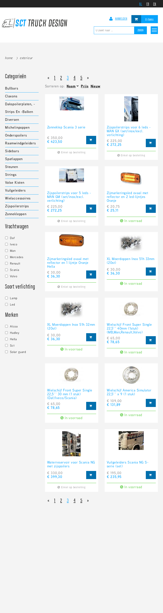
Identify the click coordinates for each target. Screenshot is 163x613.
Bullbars (11, 88)
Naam (71, 86)
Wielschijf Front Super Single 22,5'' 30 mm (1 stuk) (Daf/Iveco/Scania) (69, 394)
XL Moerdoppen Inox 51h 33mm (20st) (131, 261)
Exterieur (26, 57)
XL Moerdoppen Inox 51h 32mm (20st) (71, 327)
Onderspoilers (16, 135)
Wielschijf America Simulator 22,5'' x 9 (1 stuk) (129, 392)
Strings (11, 174)
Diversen (12, 119)
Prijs (84, 86)
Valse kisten (14, 182)
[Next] (87, 77)
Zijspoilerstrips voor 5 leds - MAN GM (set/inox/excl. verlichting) (69, 197)
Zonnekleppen (16, 214)
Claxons (11, 96)
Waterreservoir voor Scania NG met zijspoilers (71, 465)
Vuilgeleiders (15, 190)
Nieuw (95, 86)
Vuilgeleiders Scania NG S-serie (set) (128, 465)
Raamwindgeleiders (20, 143)
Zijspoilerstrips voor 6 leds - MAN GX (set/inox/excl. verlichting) (129, 131)
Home (9, 57)
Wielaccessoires (18, 198)
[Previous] (48, 77)
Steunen (11, 166)
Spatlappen (14, 158)
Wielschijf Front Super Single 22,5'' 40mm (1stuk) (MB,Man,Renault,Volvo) (129, 328)
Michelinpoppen (17, 127)
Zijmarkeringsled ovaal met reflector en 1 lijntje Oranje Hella (68, 263)
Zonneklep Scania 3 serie (66, 127)
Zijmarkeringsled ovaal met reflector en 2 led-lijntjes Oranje (127, 197)
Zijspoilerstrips (17, 206)
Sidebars (12, 151)
